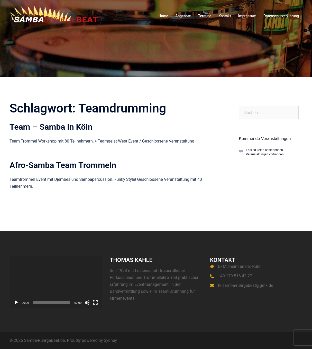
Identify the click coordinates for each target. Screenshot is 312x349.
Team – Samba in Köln (51, 127)
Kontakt (224, 16)
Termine (204, 16)
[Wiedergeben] (16, 302)
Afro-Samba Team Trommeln (63, 165)
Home (163, 16)
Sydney (110, 340)
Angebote (183, 16)
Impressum (247, 16)
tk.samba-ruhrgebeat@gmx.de (245, 285)
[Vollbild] (95, 302)
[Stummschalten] (87, 302)
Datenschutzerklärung (281, 16)
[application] (56, 282)
